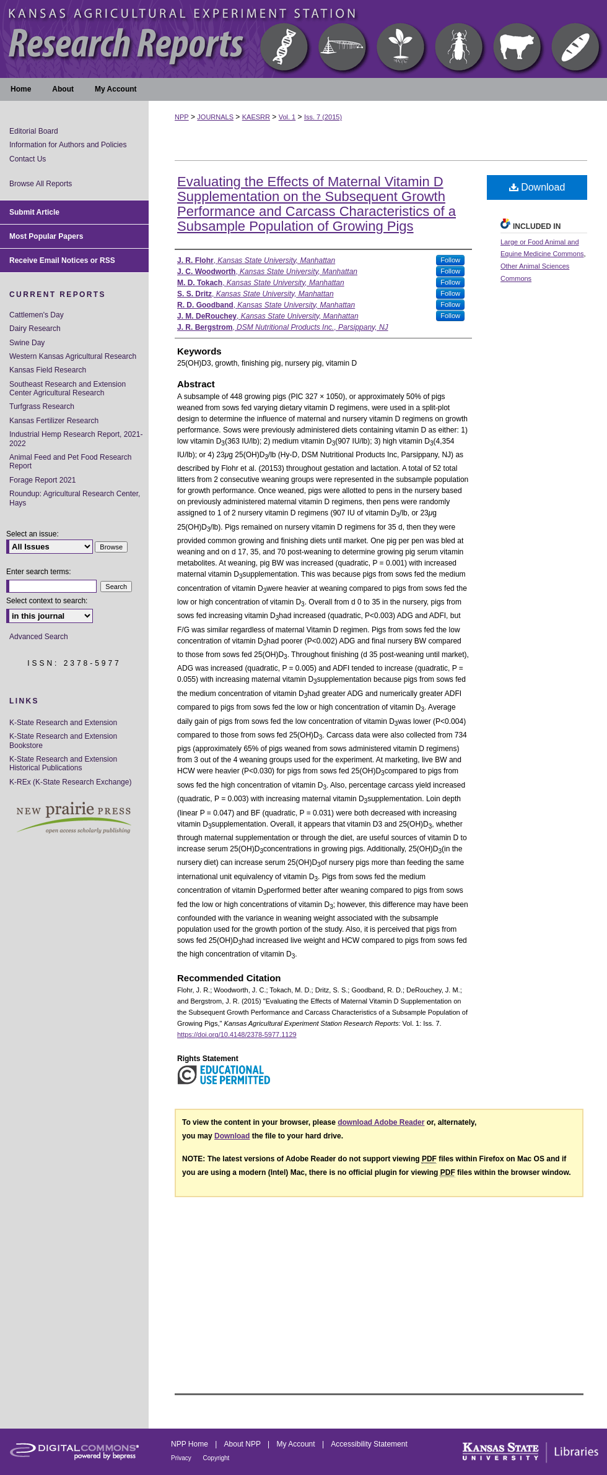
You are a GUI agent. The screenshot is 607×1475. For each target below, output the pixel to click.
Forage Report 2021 (42, 480)
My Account (297, 1444)
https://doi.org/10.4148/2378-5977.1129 (237, 1034)
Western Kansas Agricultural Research (72, 356)
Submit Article (34, 212)
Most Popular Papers (46, 236)
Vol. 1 (287, 117)
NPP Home (190, 1444)
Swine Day (27, 342)
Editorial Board (33, 131)
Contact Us (27, 159)
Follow (450, 260)
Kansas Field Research (47, 370)
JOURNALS (215, 117)
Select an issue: (32, 534)
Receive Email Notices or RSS (62, 260)
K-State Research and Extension (63, 722)
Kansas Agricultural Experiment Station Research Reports (303, 39)
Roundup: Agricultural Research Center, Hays (74, 498)
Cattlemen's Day (36, 315)
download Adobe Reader (381, 1122)
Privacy (182, 1458)
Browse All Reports (40, 183)
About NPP (243, 1444)
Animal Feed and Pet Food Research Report (70, 461)
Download (537, 187)
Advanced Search (38, 636)
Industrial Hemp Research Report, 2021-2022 (75, 438)
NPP (182, 117)
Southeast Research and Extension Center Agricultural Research (67, 388)
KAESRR (256, 117)
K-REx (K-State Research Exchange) (70, 782)
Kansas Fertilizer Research (53, 420)
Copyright (216, 1458)
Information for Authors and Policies (67, 144)
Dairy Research (35, 328)
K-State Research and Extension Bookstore (63, 740)
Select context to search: (46, 600)
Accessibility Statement (369, 1444)
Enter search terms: (38, 571)
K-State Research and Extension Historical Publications (63, 763)
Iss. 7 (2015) (323, 117)
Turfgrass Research (41, 406)
